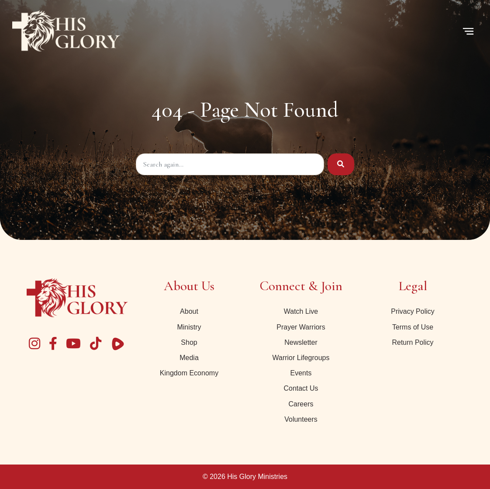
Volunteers (300, 419)
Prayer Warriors (300, 327)
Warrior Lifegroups (300, 357)
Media (189, 357)
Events (301, 373)
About (189, 311)
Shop (189, 342)
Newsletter (300, 342)
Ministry (189, 327)
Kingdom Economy (189, 373)
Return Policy (412, 342)
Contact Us (300, 388)
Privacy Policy (413, 311)
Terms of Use (412, 327)
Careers (301, 404)
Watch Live (301, 311)
